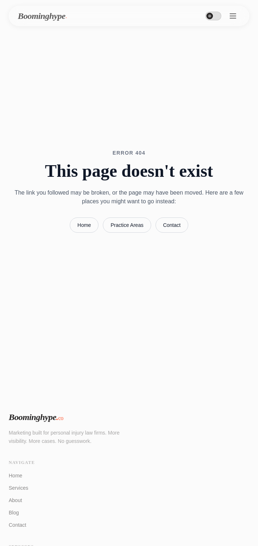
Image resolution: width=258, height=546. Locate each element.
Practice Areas (126, 225)
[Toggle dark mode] (213, 16)
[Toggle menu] (233, 16)
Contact (172, 225)
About (15, 500)
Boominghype (36, 417)
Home (84, 225)
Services (18, 488)
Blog (14, 513)
